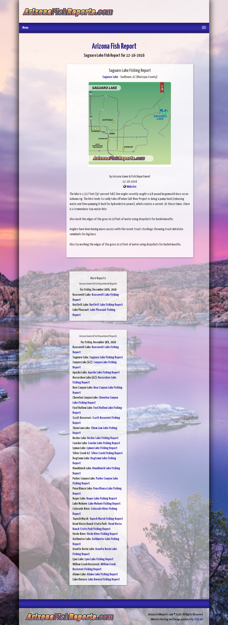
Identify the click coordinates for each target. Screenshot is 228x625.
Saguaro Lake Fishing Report (106, 357)
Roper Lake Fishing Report (101, 498)
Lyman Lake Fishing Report (102, 448)
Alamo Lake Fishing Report (102, 574)
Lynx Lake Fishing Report (99, 559)
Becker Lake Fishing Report (103, 438)
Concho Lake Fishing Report (104, 443)
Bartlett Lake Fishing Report (106, 305)
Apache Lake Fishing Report (104, 372)
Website (131, 187)
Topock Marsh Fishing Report (106, 519)
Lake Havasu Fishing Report (104, 579)
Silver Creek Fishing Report (107, 453)
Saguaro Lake (110, 77)
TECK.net (198, 619)
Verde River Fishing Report (102, 534)
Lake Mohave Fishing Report (104, 503)
